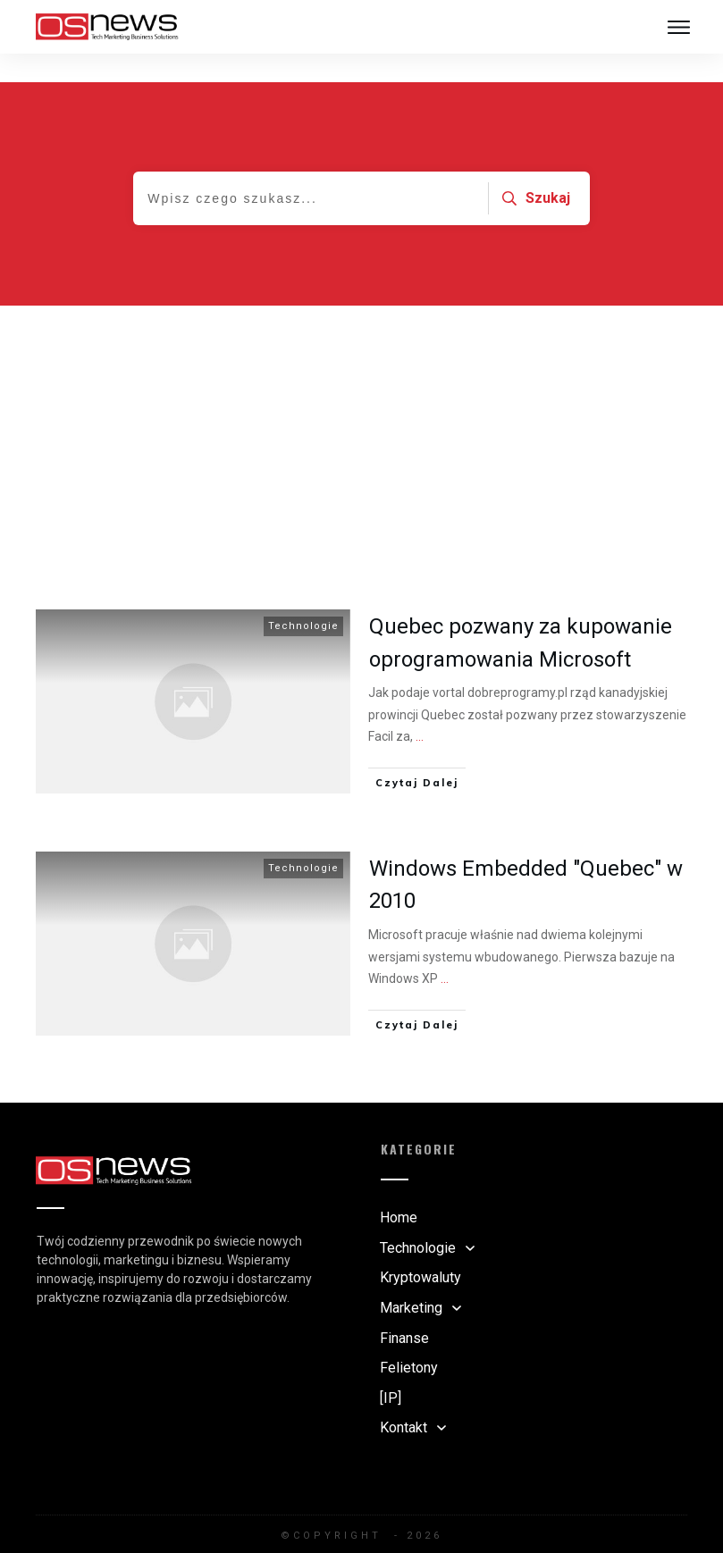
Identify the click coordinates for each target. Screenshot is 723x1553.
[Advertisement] (361, 411)
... (420, 708)
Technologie (303, 597)
